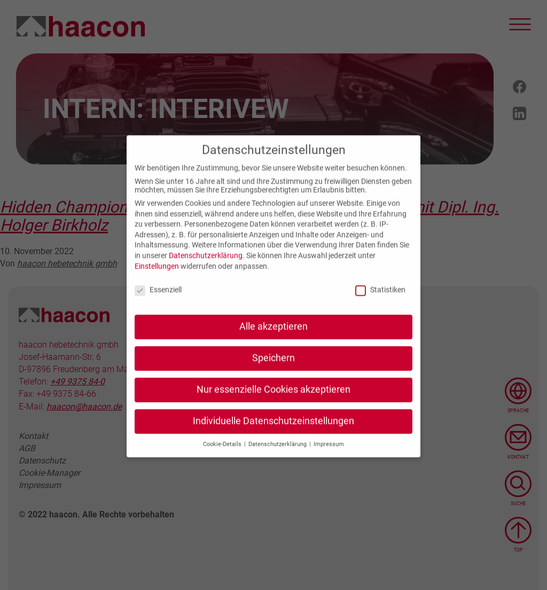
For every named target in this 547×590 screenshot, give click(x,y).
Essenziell (158, 298)
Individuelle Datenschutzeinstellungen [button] (273, 428)
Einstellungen (157, 274)
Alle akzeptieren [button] (273, 334)
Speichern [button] (273, 366)
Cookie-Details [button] (223, 452)
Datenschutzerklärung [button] (278, 452)
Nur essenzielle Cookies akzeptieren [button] (273, 397)
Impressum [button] (329, 452)
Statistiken (380, 298)
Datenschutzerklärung (206, 263)
